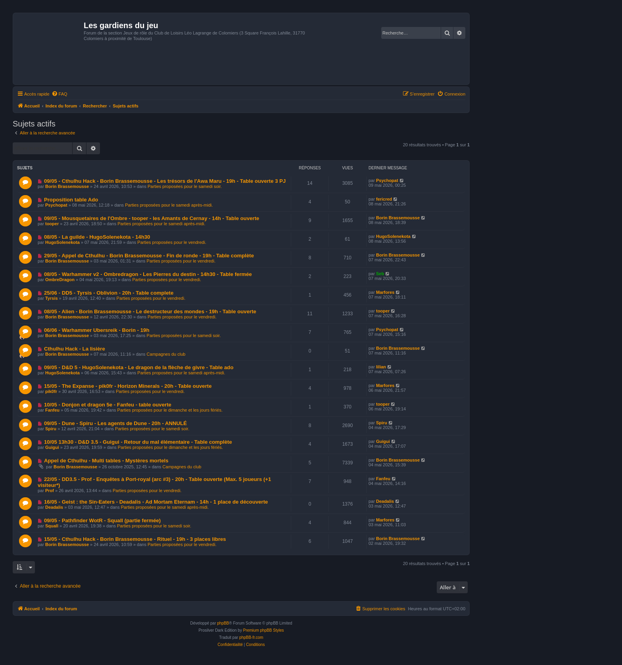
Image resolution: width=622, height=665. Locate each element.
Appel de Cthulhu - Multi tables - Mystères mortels (106, 461)
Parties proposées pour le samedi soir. (185, 186)
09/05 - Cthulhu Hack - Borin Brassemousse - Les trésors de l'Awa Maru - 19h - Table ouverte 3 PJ (165, 181)
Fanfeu (52, 410)
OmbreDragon (60, 279)
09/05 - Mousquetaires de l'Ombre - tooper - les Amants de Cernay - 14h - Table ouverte (151, 218)
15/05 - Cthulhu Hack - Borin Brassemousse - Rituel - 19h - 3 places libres (135, 539)
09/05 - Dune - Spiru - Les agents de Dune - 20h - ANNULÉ (115, 423)
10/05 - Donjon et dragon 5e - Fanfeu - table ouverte (107, 405)
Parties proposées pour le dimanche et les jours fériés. (170, 410)
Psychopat (387, 180)
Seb (380, 273)
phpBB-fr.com (251, 637)
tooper (52, 223)
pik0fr (51, 391)
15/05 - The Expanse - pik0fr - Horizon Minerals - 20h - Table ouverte (128, 386)
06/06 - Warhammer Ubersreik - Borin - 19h (97, 330)
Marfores (385, 292)
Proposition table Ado (71, 200)
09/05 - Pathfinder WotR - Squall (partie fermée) (102, 520)
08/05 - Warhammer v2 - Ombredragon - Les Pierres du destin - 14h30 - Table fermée (148, 274)
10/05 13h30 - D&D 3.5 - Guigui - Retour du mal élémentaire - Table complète (138, 442)
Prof (49, 490)
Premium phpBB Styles (263, 630)
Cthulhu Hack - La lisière (74, 349)
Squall (51, 525)
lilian (381, 366)
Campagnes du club (166, 354)
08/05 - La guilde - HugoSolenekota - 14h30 (97, 237)
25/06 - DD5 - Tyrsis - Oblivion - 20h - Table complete (108, 293)
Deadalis (54, 507)
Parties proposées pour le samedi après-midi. (169, 205)
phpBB (223, 623)
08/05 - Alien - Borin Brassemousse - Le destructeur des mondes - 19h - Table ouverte (150, 311)
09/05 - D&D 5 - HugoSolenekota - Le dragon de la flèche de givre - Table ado (139, 367)
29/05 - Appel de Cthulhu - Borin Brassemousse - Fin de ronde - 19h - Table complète (149, 256)
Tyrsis (51, 298)
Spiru (50, 428)
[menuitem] (59, 94)
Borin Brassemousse (67, 186)
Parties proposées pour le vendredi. (171, 242)
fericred (384, 199)
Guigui (52, 447)
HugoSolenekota (62, 242)
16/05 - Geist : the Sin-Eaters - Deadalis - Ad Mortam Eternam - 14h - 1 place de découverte (156, 502)
